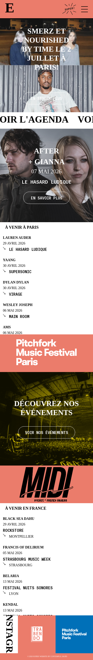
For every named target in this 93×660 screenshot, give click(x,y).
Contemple (56, 657)
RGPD (64, 657)
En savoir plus (46, 197)
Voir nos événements (46, 432)
